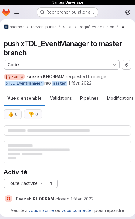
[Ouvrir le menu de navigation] (17, 12)
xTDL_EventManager (24, 83)
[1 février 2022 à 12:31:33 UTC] (82, 198)
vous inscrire (41, 210)
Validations (61, 98)
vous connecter (77, 210)
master (59, 83)
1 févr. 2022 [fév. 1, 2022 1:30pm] (80, 82)
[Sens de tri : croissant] (53, 183)
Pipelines (89, 98)
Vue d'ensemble (24, 98)
